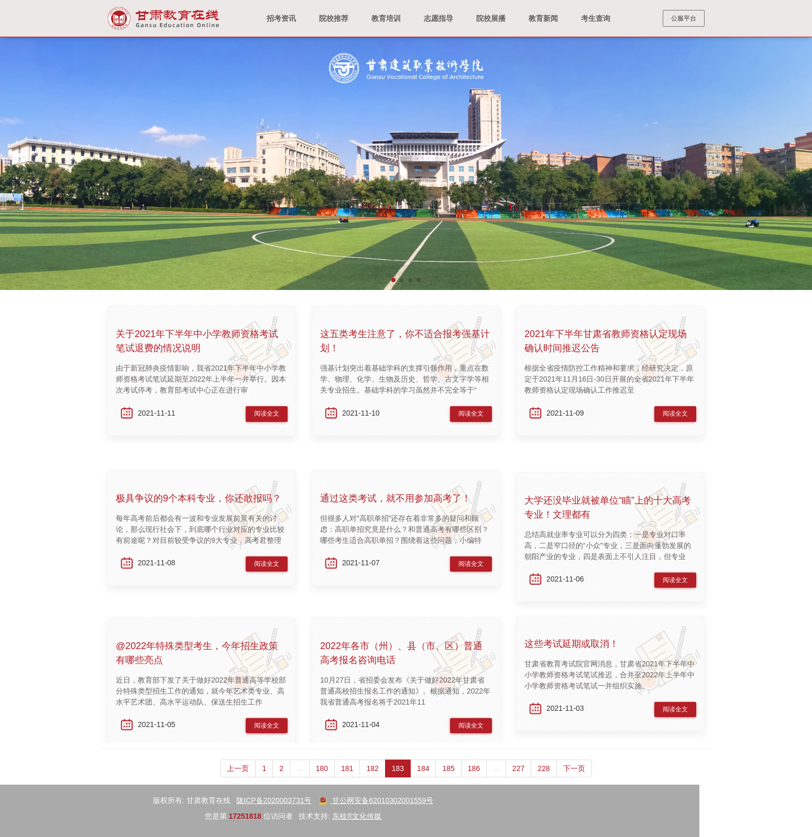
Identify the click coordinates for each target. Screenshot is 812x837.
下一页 (574, 784)
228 (543, 784)
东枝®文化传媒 (47, 816)
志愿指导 (438, 18)
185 (448, 784)
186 (474, 784)
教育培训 (386, 18)
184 (423, 784)
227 (518, 784)
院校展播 (491, 18)
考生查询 (595, 18)
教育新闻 (543, 18)
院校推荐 (333, 18)
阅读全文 (266, 421)
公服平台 (683, 18)
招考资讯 (281, 18)
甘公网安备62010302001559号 (66, 800)
